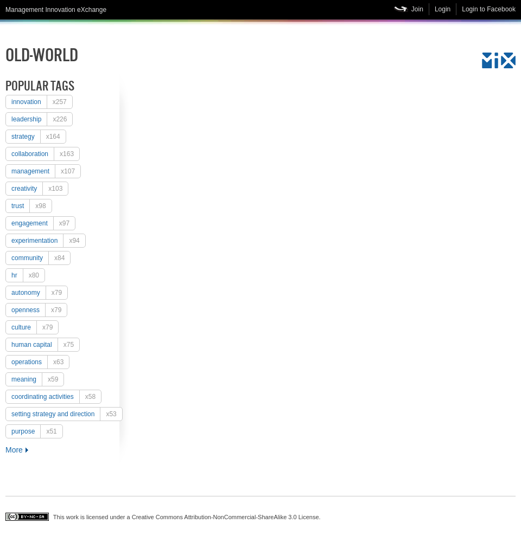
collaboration (45, 153)
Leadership (41, 119)
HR (28, 275)
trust (31, 205)
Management (45, 171)
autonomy (39, 292)
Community (40, 257)
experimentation (48, 240)
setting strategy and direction (66, 414)
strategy (38, 136)
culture (34, 327)
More (14, 449)
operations (40, 362)
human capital (45, 344)
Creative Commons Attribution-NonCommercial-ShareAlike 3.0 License (225, 517)
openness (39, 310)
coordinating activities (56, 396)
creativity (39, 188)
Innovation (41, 101)
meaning (37, 379)
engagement (43, 223)
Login (442, 9)
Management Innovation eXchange (55, 10)
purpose (36, 431)
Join (417, 9)
